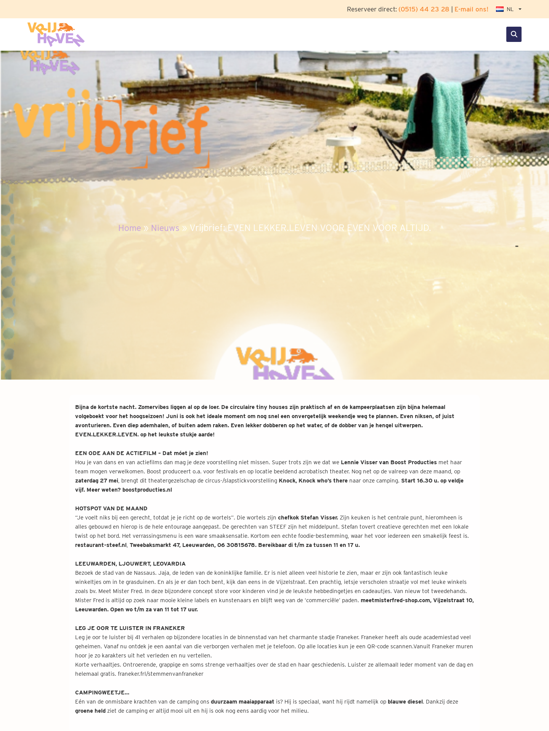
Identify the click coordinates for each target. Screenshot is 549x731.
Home (129, 227)
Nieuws (166, 227)
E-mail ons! (471, 9)
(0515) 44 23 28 (423, 9)
